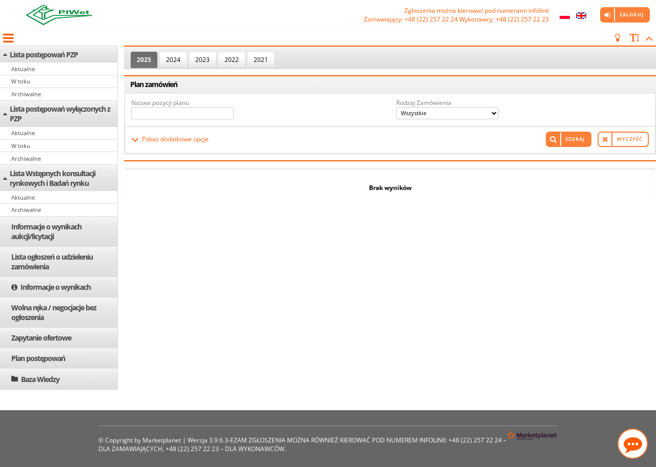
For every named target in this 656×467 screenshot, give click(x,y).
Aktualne (23, 69)
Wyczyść (630, 139)
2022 (231, 59)
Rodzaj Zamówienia (424, 102)
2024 (173, 59)
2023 (202, 59)
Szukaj (575, 139)
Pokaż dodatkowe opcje (175, 139)
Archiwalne (26, 94)
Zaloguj (632, 14)
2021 (261, 59)
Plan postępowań (38, 358)
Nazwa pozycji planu (160, 102)
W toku (20, 81)
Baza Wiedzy (40, 379)
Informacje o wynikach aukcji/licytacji (46, 231)
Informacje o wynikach (55, 287)
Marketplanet (161, 440)
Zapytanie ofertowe (41, 338)
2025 (144, 59)
